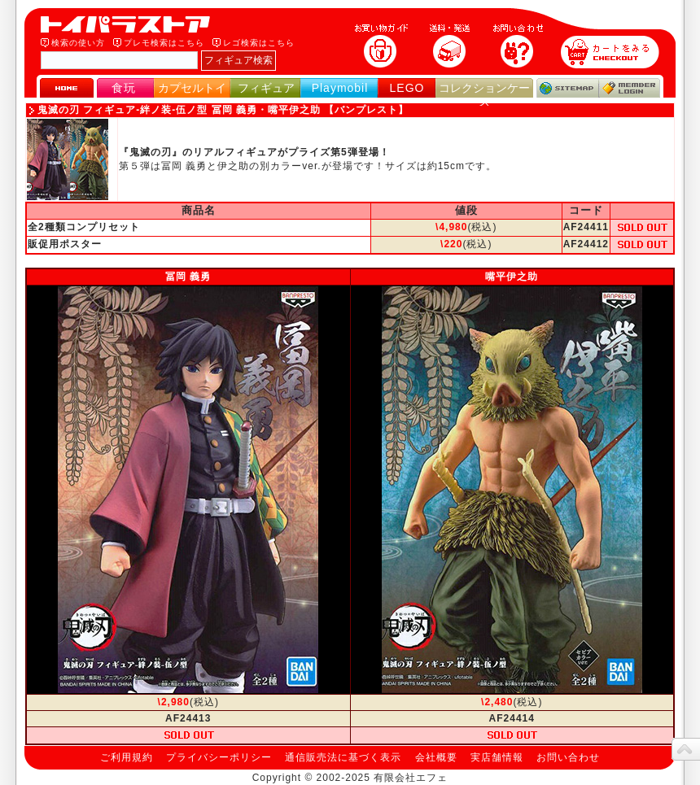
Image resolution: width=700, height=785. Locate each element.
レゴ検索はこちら (259, 42)
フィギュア (266, 87)
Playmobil (340, 87)
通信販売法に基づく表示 (343, 757)
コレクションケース (484, 94)
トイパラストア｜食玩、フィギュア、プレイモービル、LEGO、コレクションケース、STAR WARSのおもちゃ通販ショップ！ (130, 24)
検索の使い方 (78, 42)
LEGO (407, 87)
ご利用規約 (126, 757)
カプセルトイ (192, 87)
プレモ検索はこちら (164, 42)
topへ (686, 749)
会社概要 (436, 757)
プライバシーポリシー (219, 757)
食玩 (124, 87)
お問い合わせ (568, 757)
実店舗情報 (496, 757)
